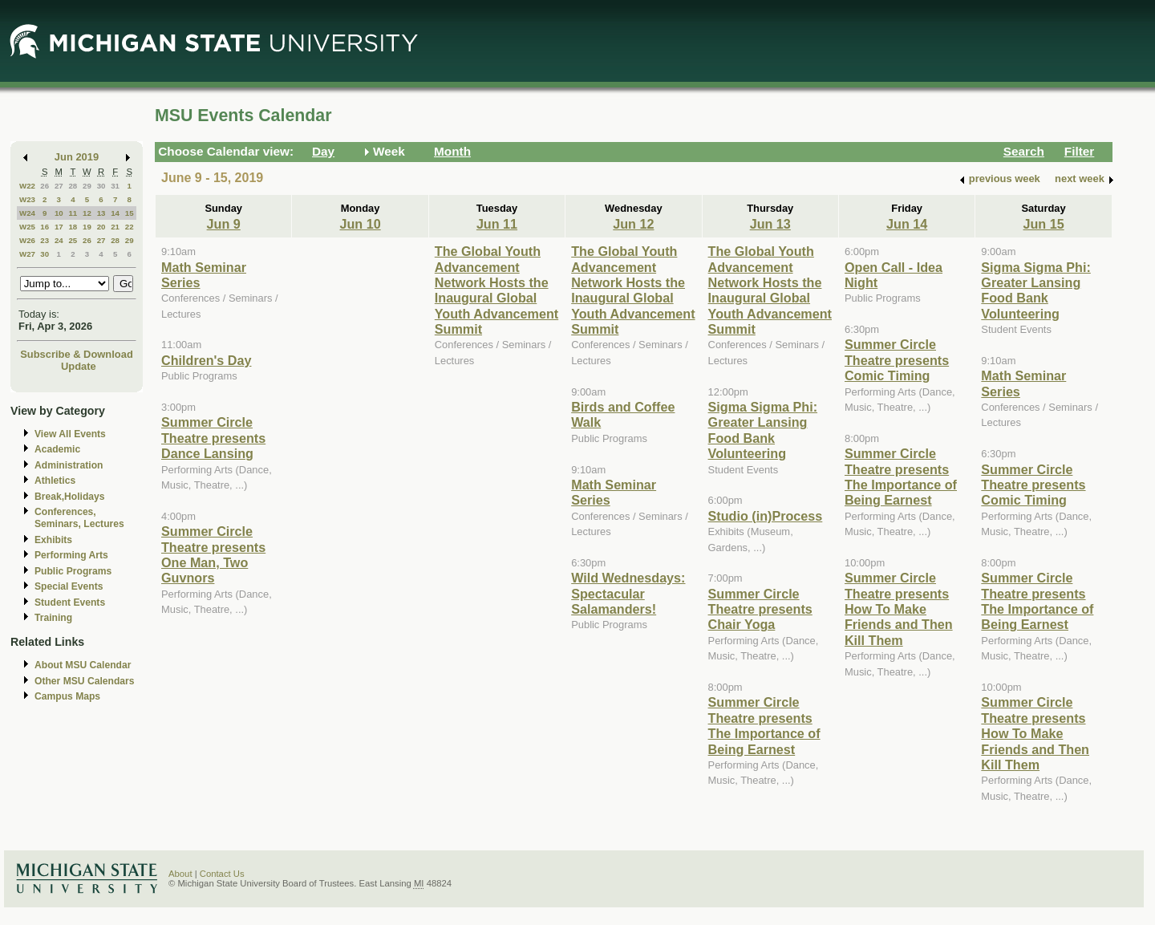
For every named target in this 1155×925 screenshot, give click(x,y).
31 (115, 185)
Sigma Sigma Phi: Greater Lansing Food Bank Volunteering (762, 430)
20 (101, 226)
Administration (68, 465)
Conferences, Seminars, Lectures (79, 517)
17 (59, 226)
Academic (57, 449)
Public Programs (72, 571)
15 (129, 213)
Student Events (69, 602)
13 (101, 213)
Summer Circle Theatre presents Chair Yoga (760, 609)
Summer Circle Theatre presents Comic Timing (897, 360)
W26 (27, 240)
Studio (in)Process (765, 516)
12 (87, 213)
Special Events (68, 586)
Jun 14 (906, 224)
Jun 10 (359, 224)
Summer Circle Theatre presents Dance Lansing (213, 437)
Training (53, 617)
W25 (27, 226)
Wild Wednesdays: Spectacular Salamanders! (628, 593)
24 (59, 240)
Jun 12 (633, 224)
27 (59, 185)
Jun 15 (1043, 224)
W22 (27, 185)
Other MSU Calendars (84, 681)
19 (87, 226)
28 (72, 185)
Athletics (54, 480)
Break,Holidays (69, 496)
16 (44, 226)
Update (78, 366)
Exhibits (53, 540)
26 (44, 185)
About (180, 873)
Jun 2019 (77, 157)
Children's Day (206, 360)
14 (115, 213)
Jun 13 (770, 224)
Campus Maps (67, 696)
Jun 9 (224, 224)
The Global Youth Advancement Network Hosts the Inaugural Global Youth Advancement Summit (496, 290)
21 (115, 226)
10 (59, 213)
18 (72, 226)
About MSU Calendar (82, 665)
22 (129, 226)
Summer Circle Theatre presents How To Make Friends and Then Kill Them (899, 608)
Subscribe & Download (76, 354)
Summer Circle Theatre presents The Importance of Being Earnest (764, 725)
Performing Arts (71, 555)
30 (101, 185)
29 (87, 185)
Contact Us (222, 873)
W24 (27, 213)
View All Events (70, 434)
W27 (27, 254)
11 (72, 213)
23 (44, 240)
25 (72, 240)
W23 (27, 199)
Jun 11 (496, 224)
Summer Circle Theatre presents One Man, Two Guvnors (213, 554)
